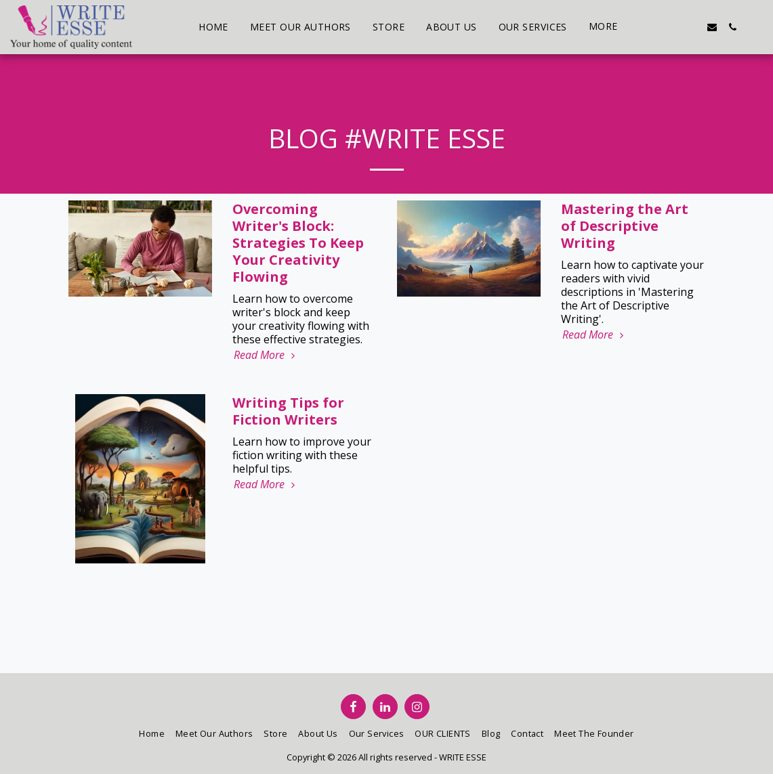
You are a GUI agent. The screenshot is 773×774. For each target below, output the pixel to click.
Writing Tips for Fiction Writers (288, 411)
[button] (651, 27)
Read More (266, 355)
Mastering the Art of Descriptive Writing (624, 226)
